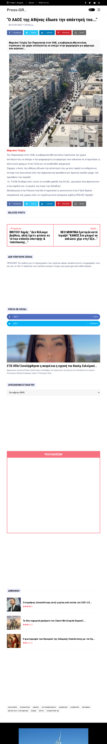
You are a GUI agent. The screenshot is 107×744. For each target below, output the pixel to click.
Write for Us (44, 3)
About (31, 3)
